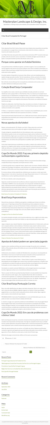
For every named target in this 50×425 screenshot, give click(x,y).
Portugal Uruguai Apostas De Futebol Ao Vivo (14, 360)
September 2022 (6, 386)
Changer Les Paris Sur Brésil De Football (12, 214)
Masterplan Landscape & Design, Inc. (25, 21)
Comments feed (6, 412)
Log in (3, 407)
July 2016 (4, 389)
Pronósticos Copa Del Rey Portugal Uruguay (13, 366)
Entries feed (5, 410)
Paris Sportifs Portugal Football (10, 371)
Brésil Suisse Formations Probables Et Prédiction (14, 194)
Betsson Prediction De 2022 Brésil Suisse (35, 347)
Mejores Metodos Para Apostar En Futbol (13, 238)
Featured (4, 398)
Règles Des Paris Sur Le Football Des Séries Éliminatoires (16, 368)
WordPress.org (5, 415)
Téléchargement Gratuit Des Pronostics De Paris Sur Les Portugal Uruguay (21, 363)
